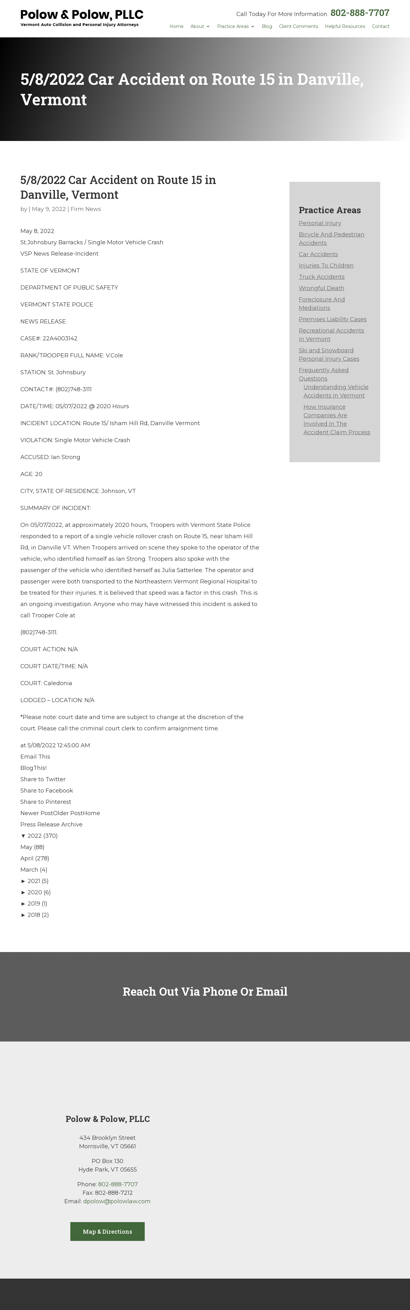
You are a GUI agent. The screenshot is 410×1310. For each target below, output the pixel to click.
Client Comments (298, 26)
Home (177, 26)
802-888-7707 (360, 12)
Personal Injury (320, 223)
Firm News (86, 209)
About (197, 26)
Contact (381, 26)
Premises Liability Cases (333, 319)
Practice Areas (233, 26)
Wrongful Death (321, 288)
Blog (267, 26)
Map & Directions (107, 1231)
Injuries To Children (326, 265)
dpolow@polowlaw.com (117, 1201)
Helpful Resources (345, 26)
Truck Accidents (322, 276)
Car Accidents (318, 254)
